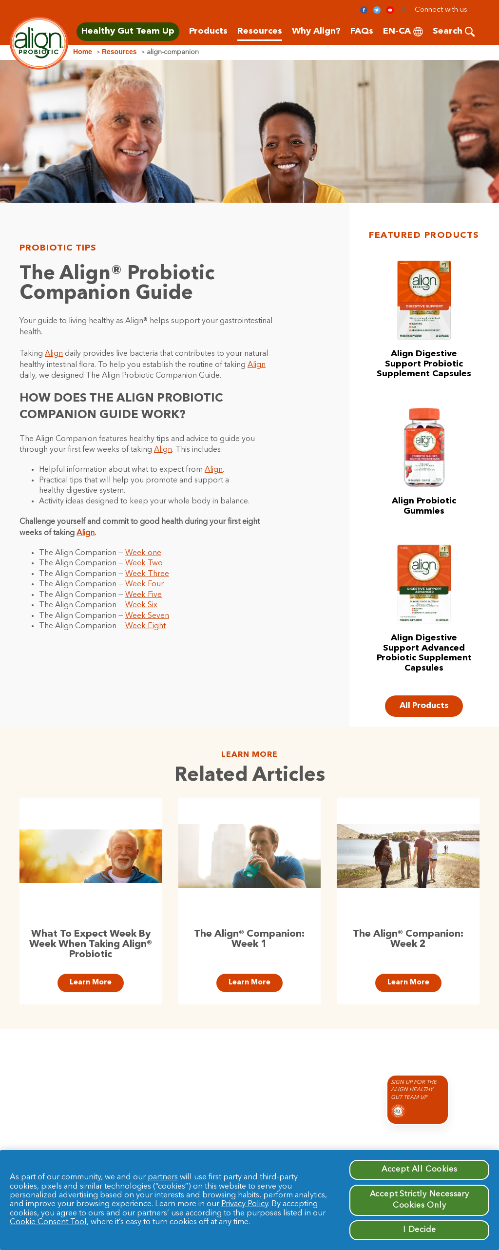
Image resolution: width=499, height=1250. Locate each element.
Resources (119, 52)
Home (82, 52)
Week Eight (145, 626)
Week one (143, 553)
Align (54, 354)
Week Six (141, 605)
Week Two (144, 563)
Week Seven (147, 616)
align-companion (173, 52)
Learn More (91, 982)
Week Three (147, 574)
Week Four (144, 584)
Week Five (143, 595)
